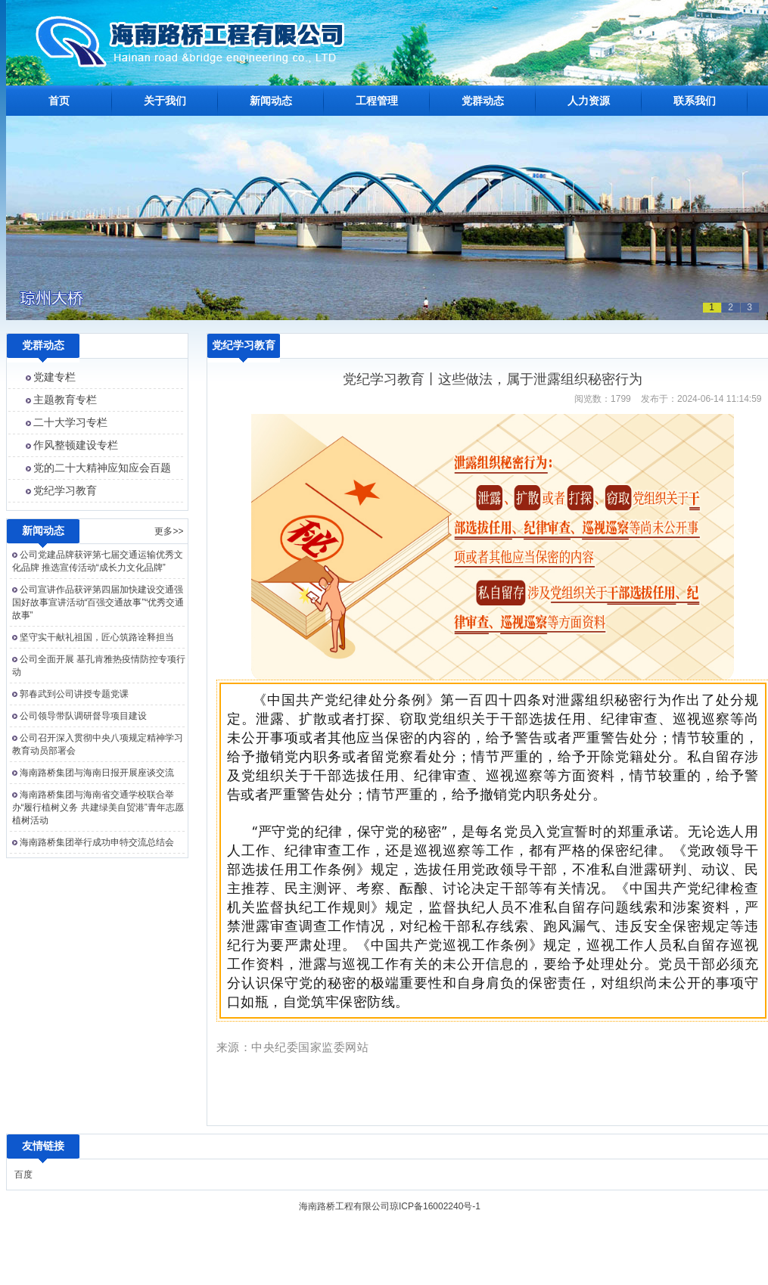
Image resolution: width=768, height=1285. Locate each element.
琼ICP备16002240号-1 (435, 1206)
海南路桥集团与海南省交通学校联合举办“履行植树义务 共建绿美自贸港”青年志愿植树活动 (98, 807)
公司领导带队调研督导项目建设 (83, 716)
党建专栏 (54, 377)
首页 (59, 101)
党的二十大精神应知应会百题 (102, 468)
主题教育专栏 (65, 400)
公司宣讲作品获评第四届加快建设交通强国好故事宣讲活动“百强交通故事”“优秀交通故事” (98, 602)
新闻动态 (271, 101)
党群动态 (483, 101)
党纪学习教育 (65, 490)
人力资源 (588, 101)
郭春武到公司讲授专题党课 (74, 694)
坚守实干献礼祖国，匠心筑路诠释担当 (97, 637)
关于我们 (165, 101)
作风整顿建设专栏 (75, 445)
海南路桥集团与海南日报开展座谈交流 (97, 772)
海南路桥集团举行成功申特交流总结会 (97, 842)
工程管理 (377, 101)
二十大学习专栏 (70, 422)
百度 (23, 1174)
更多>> (168, 531)
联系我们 (694, 101)
